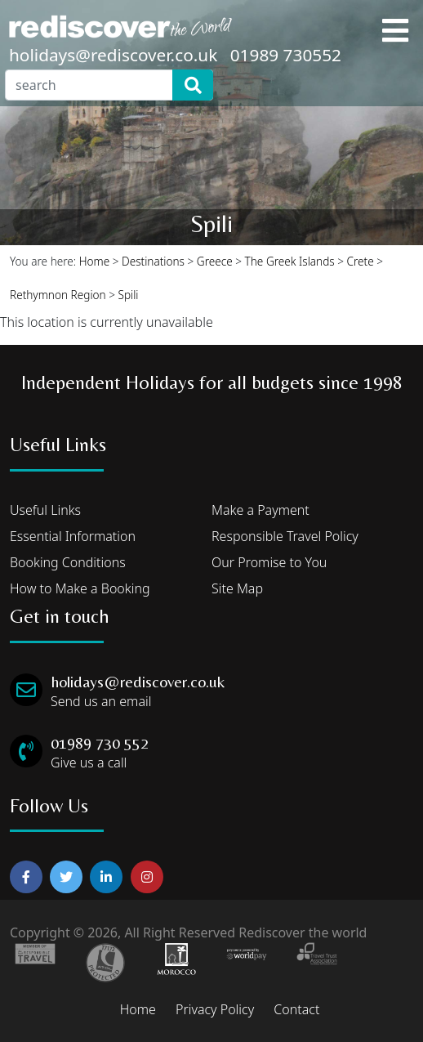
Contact (296, 1009)
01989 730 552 (100, 742)
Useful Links (45, 510)
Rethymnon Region (58, 294)
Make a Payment (260, 510)
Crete (360, 261)
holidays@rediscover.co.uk (113, 54)
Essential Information (73, 536)
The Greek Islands (290, 261)
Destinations (153, 261)
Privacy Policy (215, 1009)
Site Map (237, 588)
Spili (128, 294)
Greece (215, 261)
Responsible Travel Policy (285, 536)
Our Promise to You (269, 562)
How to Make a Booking (80, 588)
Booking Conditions (68, 562)
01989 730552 (285, 54)
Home (94, 261)
